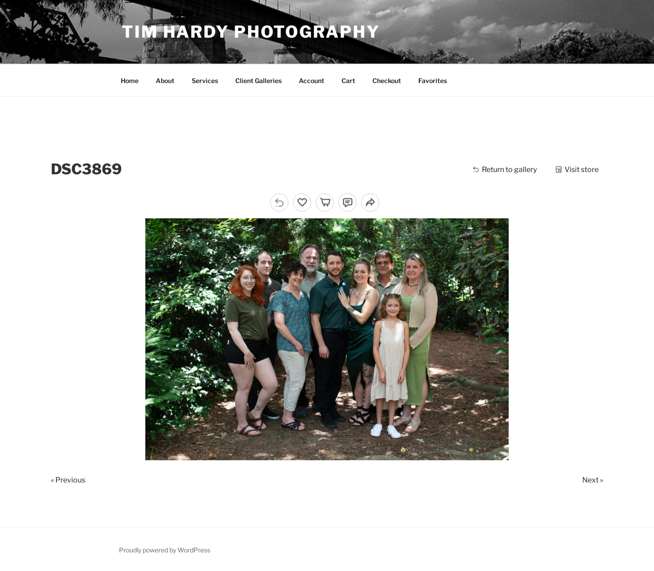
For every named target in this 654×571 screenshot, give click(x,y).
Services (205, 80)
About (165, 80)
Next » (592, 480)
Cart (348, 80)
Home (130, 80)
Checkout (386, 80)
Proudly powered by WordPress (164, 550)
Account (311, 80)
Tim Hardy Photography (251, 32)
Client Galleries (258, 80)
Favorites (432, 80)
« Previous (68, 480)
